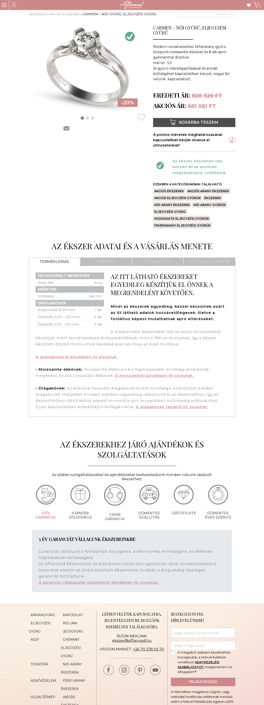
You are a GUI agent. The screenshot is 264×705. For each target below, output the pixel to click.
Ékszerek (212, 198)
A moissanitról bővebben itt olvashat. (156, 375)
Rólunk (68, 621)
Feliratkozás (203, 682)
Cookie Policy (74, 687)
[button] (82, 118)
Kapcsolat (71, 614)
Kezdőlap (38, 14)
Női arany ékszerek (172, 205)
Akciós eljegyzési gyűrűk (177, 198)
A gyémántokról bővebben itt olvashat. (78, 357)
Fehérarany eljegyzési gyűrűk (182, 225)
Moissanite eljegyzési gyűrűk (181, 219)
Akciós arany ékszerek (208, 191)
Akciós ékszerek (67, 14)
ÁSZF (33, 634)
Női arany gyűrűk (209, 205)
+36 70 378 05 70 (148, 649)
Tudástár (37, 654)
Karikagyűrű (41, 614)
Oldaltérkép (41, 681)
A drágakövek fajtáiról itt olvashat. (173, 406)
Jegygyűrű (71, 627)
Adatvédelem (41, 667)
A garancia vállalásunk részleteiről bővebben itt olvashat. (101, 582)
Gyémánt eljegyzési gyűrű (71, 640)
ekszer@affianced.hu (132, 640)
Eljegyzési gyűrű (170, 212)
